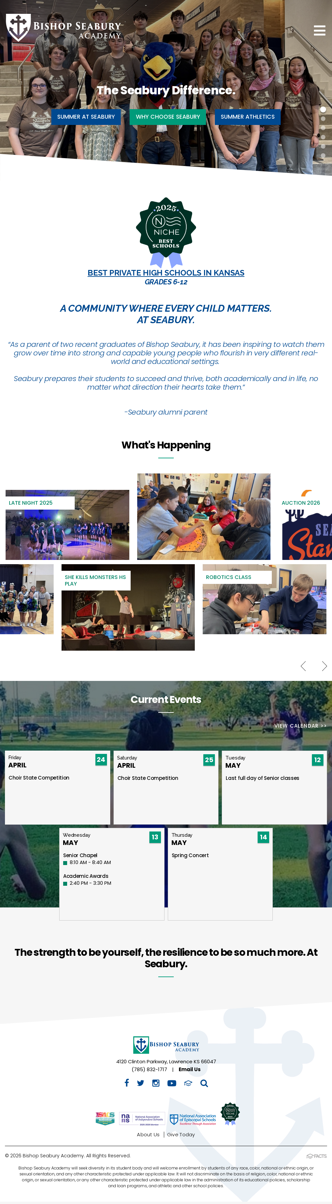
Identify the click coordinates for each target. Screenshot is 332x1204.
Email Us (190, 1071)
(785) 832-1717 (149, 1071)
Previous (303, 667)
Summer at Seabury (79, 117)
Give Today (181, 1136)
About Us (148, 1136)
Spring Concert (190, 857)
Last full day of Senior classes (262, 780)
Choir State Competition (39, 780)
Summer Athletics (254, 117)
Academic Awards (86, 878)
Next (324, 667)
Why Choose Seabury (168, 117)
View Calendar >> (300, 726)
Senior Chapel (80, 857)
